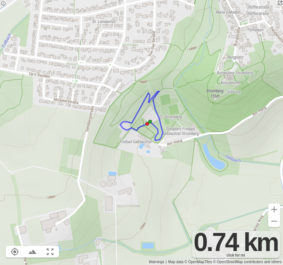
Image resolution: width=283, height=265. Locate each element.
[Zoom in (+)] (274, 209)
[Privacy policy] (3, 4)
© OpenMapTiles (198, 262)
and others (273, 262)
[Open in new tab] (279, 3)
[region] (141, 132)
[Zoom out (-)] (274, 221)
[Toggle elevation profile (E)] (32, 252)
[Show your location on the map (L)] (15, 252)
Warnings (156, 262)
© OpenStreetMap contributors (238, 262)
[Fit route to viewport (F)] (50, 252)
